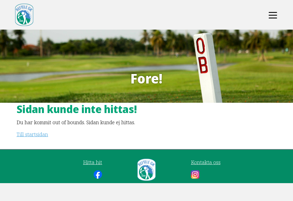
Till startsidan (32, 134)
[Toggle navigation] (273, 15)
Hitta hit (92, 162)
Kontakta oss (206, 162)
